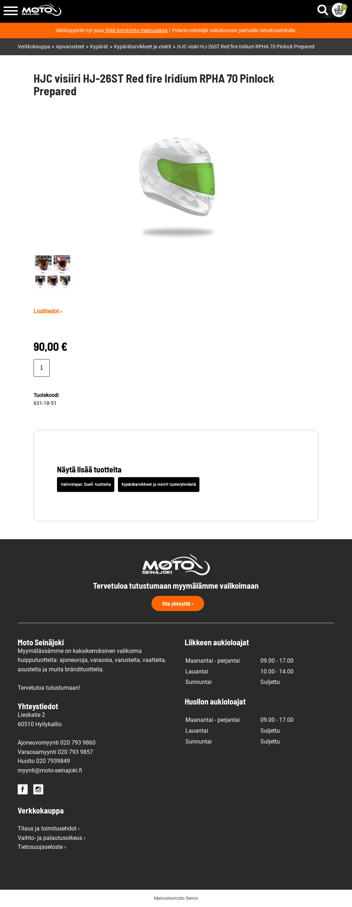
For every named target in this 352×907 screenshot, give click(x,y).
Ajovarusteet (70, 47)
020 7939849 (53, 761)
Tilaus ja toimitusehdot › (49, 828)
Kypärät (99, 47)
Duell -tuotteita (97, 484)
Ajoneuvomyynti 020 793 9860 (57, 742)
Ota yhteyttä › (177, 603)
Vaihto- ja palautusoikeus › (51, 837)
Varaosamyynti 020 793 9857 (55, 752)
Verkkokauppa (34, 47)
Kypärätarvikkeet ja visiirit (142, 47)
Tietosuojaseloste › (42, 846)
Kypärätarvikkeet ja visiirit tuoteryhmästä (159, 484)
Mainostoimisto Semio (176, 898)
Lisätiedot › (48, 311)
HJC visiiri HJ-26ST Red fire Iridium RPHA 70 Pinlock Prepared (245, 47)
